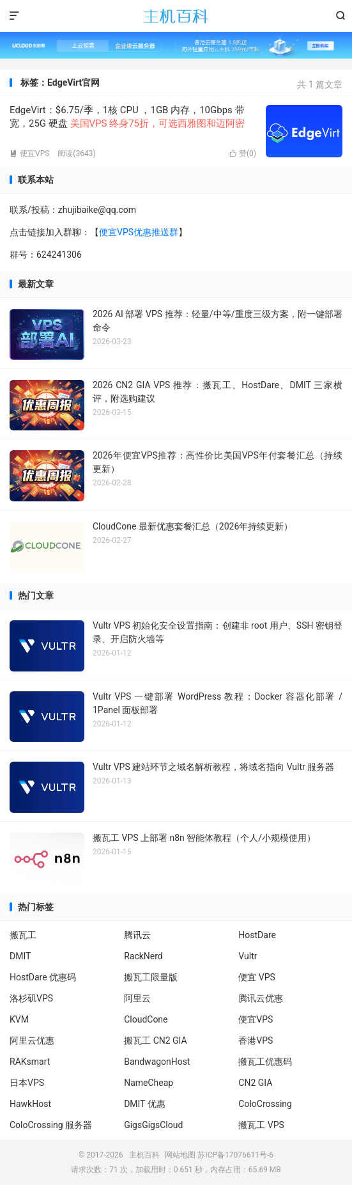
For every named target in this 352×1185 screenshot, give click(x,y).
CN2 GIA (255, 1083)
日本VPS (27, 1083)
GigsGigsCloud (153, 1125)
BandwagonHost (157, 1061)
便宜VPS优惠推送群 (138, 232)
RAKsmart (30, 1061)
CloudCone (145, 1019)
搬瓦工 (23, 935)
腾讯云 (137, 935)
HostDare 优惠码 (43, 977)
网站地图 (180, 1154)
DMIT (20, 956)
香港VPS (255, 1040)
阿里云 (137, 998)
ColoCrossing (265, 1104)
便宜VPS (29, 153)
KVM (19, 1019)
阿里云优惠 (32, 1040)
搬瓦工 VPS (261, 1125)
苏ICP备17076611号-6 (235, 1154)
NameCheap (148, 1083)
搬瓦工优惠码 (265, 1061)
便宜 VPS (256, 977)
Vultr (247, 956)
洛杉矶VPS (31, 998)
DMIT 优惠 (144, 1104)
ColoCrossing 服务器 (51, 1125)
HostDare (257, 935)
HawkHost (30, 1104)
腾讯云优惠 (260, 998)
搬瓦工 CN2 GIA (155, 1040)
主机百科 (176, 16)
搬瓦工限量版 (151, 977)
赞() (242, 153)
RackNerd (143, 956)
